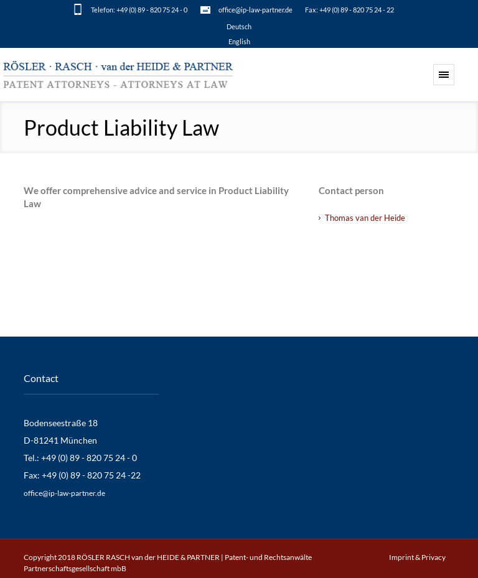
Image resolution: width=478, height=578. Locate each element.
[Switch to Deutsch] (239, 26)
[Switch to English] (239, 41)
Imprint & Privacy (417, 557)
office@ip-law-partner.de (255, 10)
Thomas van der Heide (365, 218)
